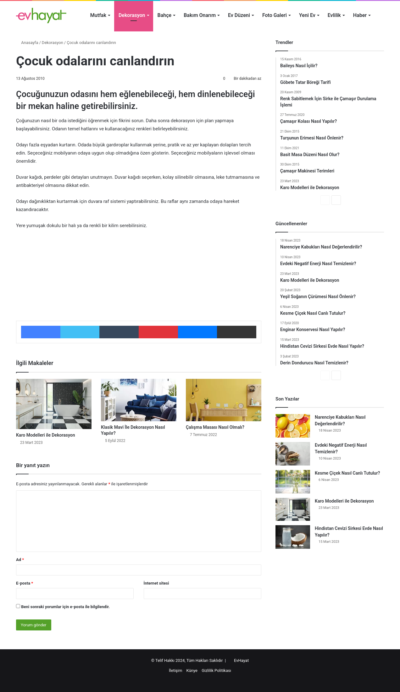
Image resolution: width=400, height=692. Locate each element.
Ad (20, 559)
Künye (191, 670)
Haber (360, 15)
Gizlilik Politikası (216, 670)
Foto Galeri (274, 15)
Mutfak (98, 15)
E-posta (24, 583)
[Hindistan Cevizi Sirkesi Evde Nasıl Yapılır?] (292, 537)
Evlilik (334, 15)
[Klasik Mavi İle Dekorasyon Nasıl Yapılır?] (138, 400)
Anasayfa (27, 42)
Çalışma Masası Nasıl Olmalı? (215, 427)
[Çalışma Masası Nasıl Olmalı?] (223, 400)
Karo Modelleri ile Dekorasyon (45, 435)
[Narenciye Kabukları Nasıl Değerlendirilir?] (292, 426)
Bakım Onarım (200, 15)
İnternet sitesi (156, 583)
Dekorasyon (132, 15)
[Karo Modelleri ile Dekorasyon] (54, 404)
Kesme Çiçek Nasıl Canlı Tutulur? (347, 473)
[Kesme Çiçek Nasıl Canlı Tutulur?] (292, 481)
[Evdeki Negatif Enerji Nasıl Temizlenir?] (292, 454)
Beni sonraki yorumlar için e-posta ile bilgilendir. (65, 606)
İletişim (175, 670)
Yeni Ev (307, 15)
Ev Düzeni (239, 15)
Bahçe (165, 15)
